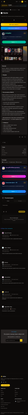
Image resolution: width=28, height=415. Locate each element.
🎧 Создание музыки (12, 162)
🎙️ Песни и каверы (19, 162)
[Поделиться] (22, 137)
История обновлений (4, 408)
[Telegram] (3, 382)
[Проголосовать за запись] (3, 20)
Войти (25, 1)
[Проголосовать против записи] (25, 20)
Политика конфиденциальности (5, 402)
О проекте (2, 400)
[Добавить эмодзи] (6, 212)
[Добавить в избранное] (20, 137)
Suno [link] (19, 9)
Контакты (16, 394)
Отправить (21, 211)
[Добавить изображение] (4, 212)
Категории (2, 394)
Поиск (2, 390)
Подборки (2, 392)
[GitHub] (1, 382)
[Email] (5, 382)
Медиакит (16, 392)
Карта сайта (2, 406)
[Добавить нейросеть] (22, 2)
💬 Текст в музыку (13, 9)
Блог (15, 390)
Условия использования (4, 404)
